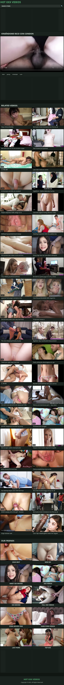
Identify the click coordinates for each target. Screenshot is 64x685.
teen (3, 74)
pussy (8, 74)
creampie (15, 74)
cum (21, 74)
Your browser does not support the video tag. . (32, 54)
